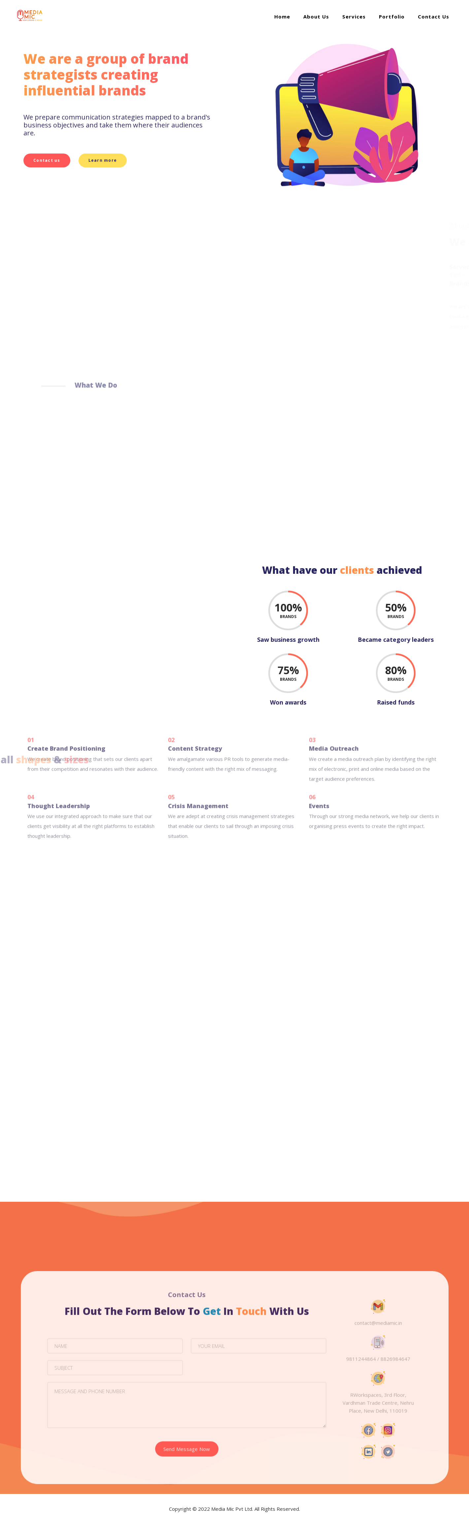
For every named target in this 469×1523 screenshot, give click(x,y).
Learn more (100, 160)
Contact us (44, 160)
